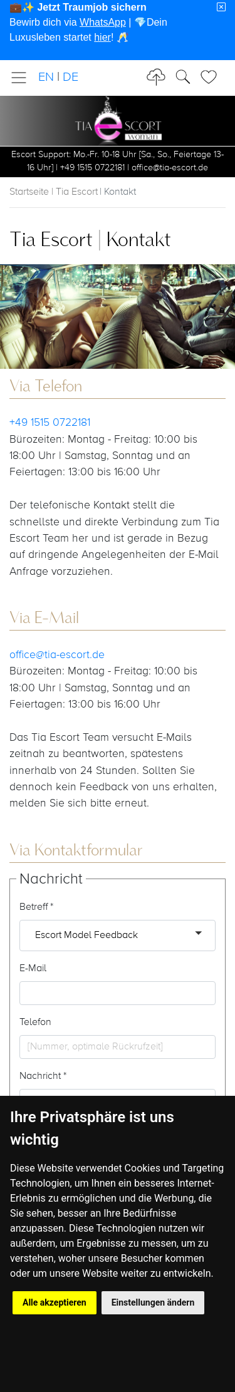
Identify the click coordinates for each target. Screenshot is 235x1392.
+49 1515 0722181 (49, 422)
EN (46, 77)
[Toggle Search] (212, 77)
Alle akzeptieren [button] (54, 1302)
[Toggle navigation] (22, 78)
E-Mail (32, 969)
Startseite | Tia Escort (53, 192)
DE (70, 77)
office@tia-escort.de (57, 655)
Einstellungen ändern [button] (153, 1302)
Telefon (35, 1023)
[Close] (221, 7)
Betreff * (36, 907)
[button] (117, 935)
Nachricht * (42, 1076)
